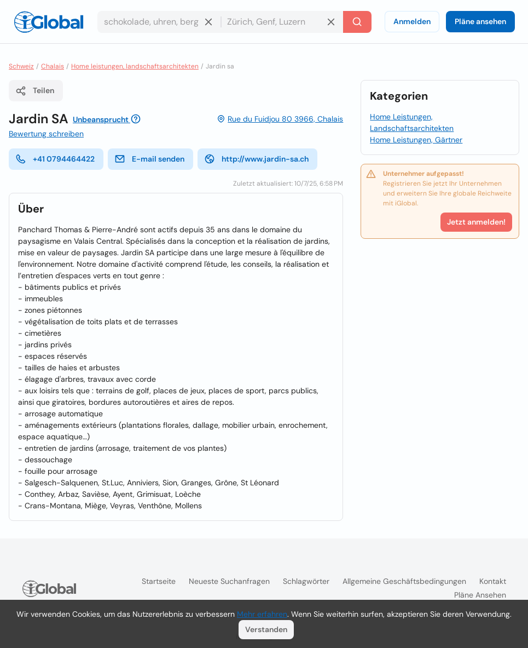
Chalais (52, 66)
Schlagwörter (306, 581)
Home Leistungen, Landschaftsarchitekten (412, 122)
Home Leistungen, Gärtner (416, 140)
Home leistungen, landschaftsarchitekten (135, 66)
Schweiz (21, 66)
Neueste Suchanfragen (229, 581)
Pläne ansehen (480, 21)
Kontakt (492, 581)
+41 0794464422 (55, 158)
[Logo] (48, 22)
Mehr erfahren (262, 614)
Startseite (159, 581)
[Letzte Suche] (357, 22)
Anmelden (412, 21)
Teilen (34, 90)
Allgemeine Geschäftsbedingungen (404, 581)
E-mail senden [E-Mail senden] (149, 158)
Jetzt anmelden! (476, 222)
